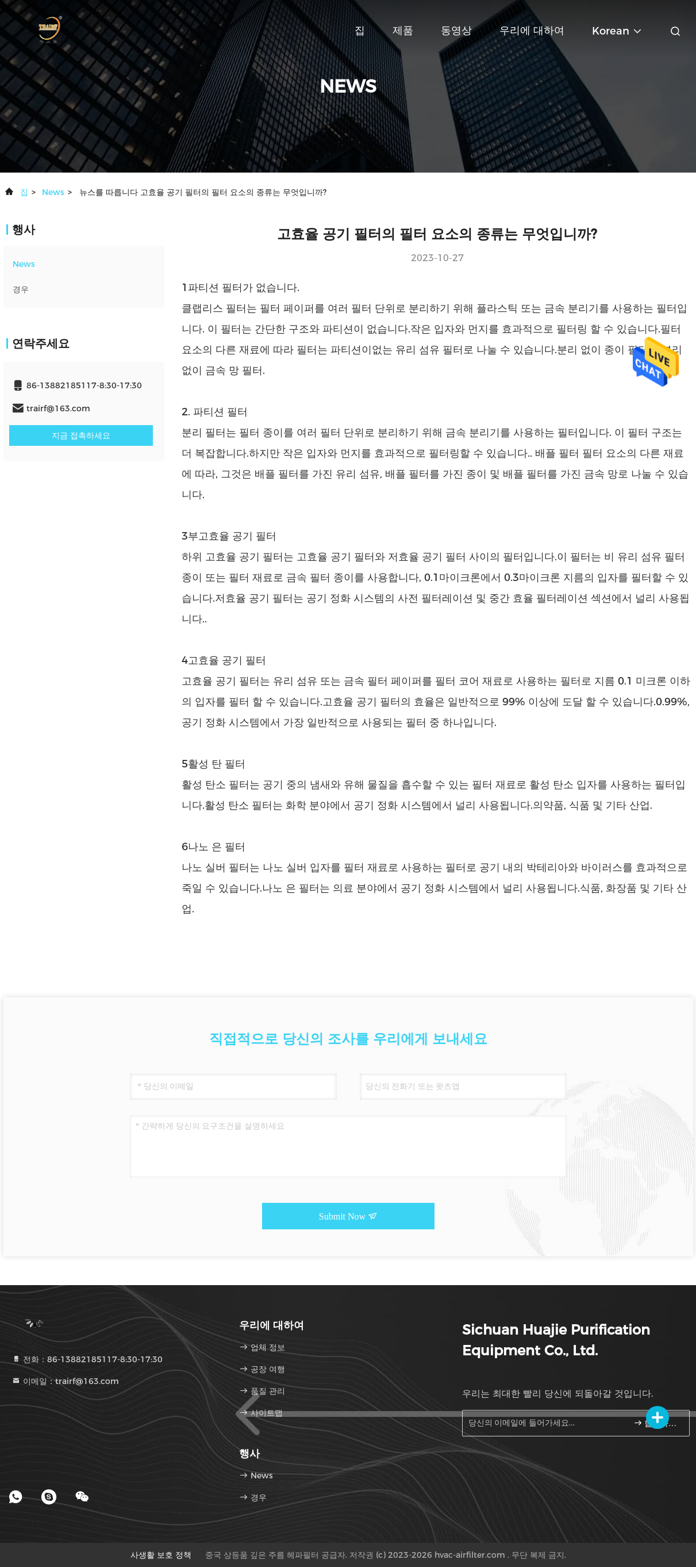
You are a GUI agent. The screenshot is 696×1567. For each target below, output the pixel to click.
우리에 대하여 (531, 30)
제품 (403, 30)
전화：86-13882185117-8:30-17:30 (87, 1359)
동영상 (456, 30)
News (53, 192)
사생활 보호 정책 (160, 1555)
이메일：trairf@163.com (65, 1381)
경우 (21, 289)
